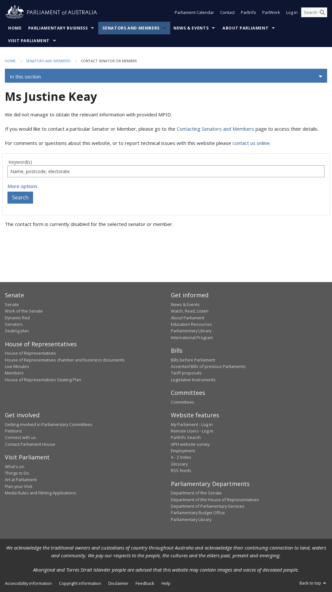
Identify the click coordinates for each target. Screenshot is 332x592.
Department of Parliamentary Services (207, 506)
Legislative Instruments (193, 380)
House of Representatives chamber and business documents (65, 360)
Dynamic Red (17, 318)
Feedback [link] (145, 583)
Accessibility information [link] (28, 583)
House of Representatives (30, 353)
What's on (14, 466)
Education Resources (191, 324)
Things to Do (17, 473)
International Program (192, 337)
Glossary (179, 464)
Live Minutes (17, 366)
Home (15, 28)
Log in (292, 12)
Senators (14, 324)
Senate (12, 304)
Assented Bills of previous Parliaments (208, 366)
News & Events (190, 28)
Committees (182, 402)
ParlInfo (248, 12)
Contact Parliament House (30, 444)
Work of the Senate (24, 311)
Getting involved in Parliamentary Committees (48, 424)
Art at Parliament (21, 479)
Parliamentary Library (191, 331)
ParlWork (271, 12)
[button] (166, 76)
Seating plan (17, 331)
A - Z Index (181, 457)
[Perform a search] (322, 12)
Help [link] (166, 583)
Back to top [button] (313, 583)
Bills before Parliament (193, 360)
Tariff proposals (186, 373)
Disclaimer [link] (118, 583)
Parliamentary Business (58, 28)
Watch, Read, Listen (189, 311)
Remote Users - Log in (192, 431)
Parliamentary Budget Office (198, 512)
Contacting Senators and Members (215, 128)
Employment (183, 451)
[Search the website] (314, 12)
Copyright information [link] (80, 583)
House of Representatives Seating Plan (43, 380)
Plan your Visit (18, 486)
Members (14, 373)
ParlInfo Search (186, 437)
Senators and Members (131, 28)
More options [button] (22, 186)
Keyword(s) (20, 162)
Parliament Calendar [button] (194, 12)
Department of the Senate (196, 493)
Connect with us (20, 437)
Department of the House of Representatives (215, 500)
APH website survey (190, 444)
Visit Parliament (29, 40)
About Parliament (245, 28)
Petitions (13, 431)
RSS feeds (181, 470)
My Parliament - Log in (192, 424)
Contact (227, 12)
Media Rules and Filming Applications (40, 493)
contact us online (251, 143)
